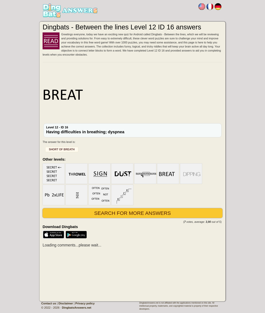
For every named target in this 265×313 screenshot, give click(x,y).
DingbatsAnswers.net (76, 307)
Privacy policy (85, 303)
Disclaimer (65, 303)
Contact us (48, 303)
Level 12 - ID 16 (132, 130)
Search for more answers (132, 213)
